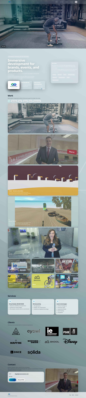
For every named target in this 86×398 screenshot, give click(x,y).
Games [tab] (20, 101)
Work (57, 1)
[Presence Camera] (31, 2)
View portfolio (21, 379)
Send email (12, 379)
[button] (43, 118)
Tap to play (3, 46)
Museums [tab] (25, 101)
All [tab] (9, 101)
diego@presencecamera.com (21, 374)
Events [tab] (30, 101)
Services (61, 1)
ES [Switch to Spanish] (76, 1)
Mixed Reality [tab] (14, 101)
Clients (66, 1)
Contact (71, 1)
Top (70, 395)
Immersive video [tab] (37, 101)
